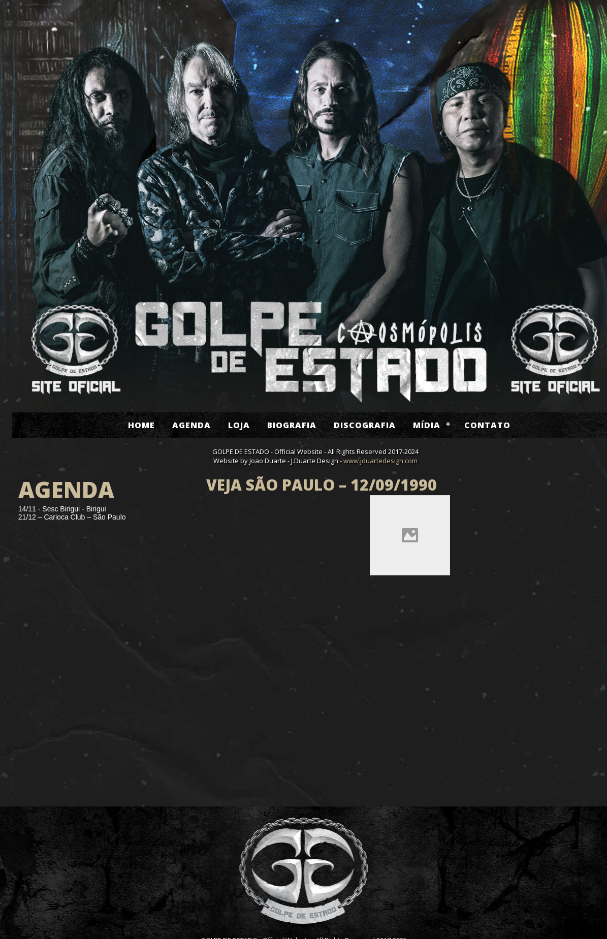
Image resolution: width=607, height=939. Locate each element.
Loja (239, 425)
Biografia (291, 425)
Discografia (365, 425)
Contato (487, 425)
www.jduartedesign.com (380, 460)
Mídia (426, 425)
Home (141, 425)
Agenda (191, 425)
